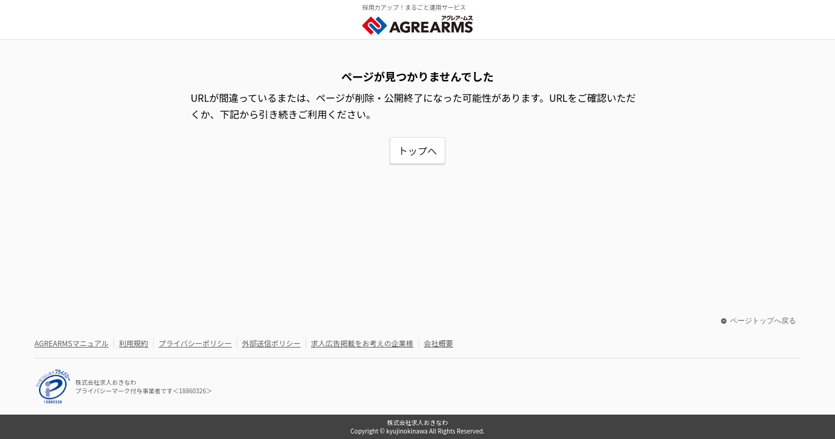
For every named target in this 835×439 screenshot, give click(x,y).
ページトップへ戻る (758, 320)
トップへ (417, 150)
